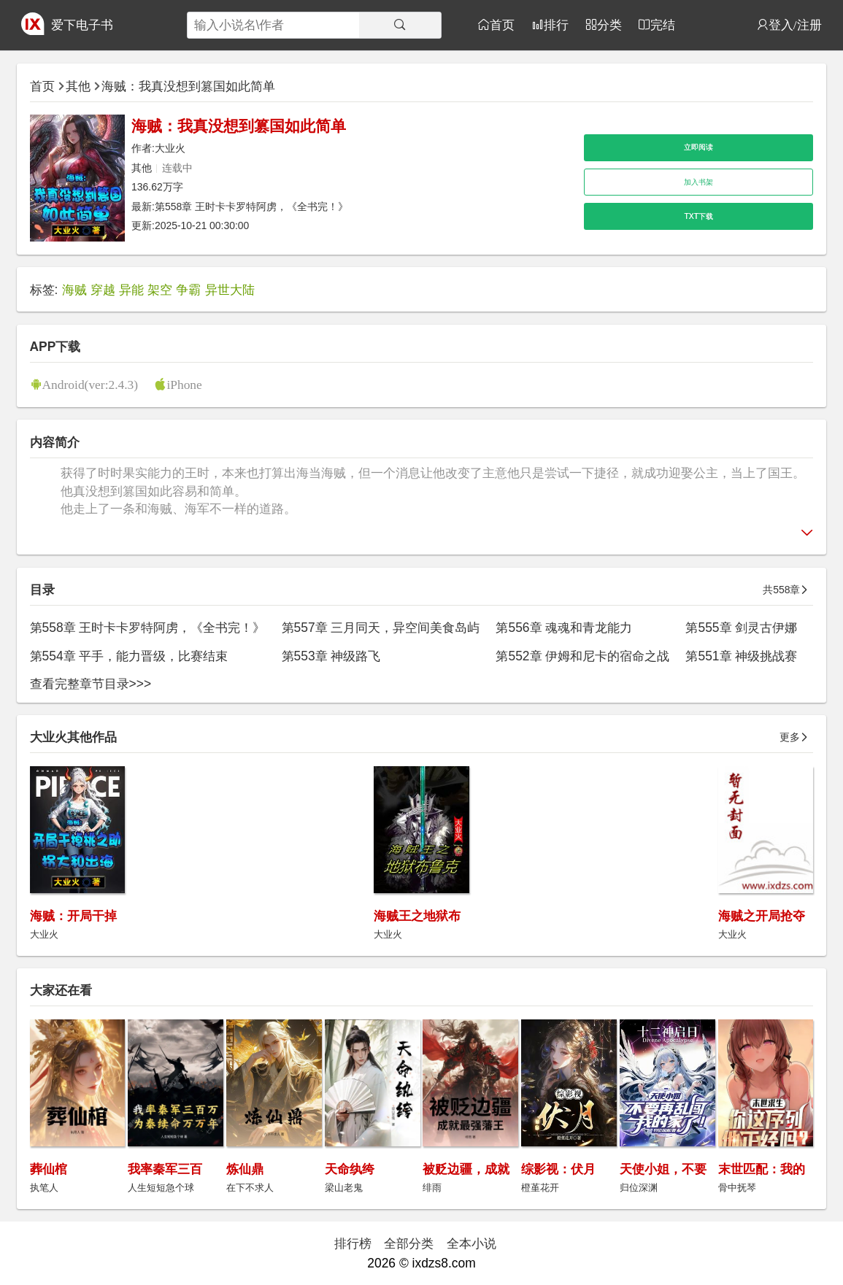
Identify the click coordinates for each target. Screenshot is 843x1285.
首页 (502, 24)
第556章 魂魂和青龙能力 (564, 627)
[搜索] (399, 25)
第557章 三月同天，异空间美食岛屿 (381, 627)
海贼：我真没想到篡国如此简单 (188, 86)
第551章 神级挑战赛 (741, 656)
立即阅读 (698, 147)
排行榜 (353, 1243)
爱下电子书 (82, 25)
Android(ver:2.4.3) (90, 384)
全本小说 (471, 1243)
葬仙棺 (48, 1169)
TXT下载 (698, 216)
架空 (159, 289)
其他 (78, 86)
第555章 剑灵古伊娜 (741, 627)
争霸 (188, 289)
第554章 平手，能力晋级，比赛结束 (129, 656)
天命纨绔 (349, 1169)
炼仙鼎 (244, 1169)
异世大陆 (230, 289)
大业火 (170, 148)
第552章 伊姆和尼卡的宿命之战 (582, 656)
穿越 (103, 289)
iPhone (183, 384)
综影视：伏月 (558, 1169)
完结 (662, 24)
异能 (131, 289)
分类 (609, 24)
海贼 (74, 289)
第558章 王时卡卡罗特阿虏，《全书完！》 (251, 206)
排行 (556, 24)
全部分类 (409, 1243)
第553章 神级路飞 (331, 656)
